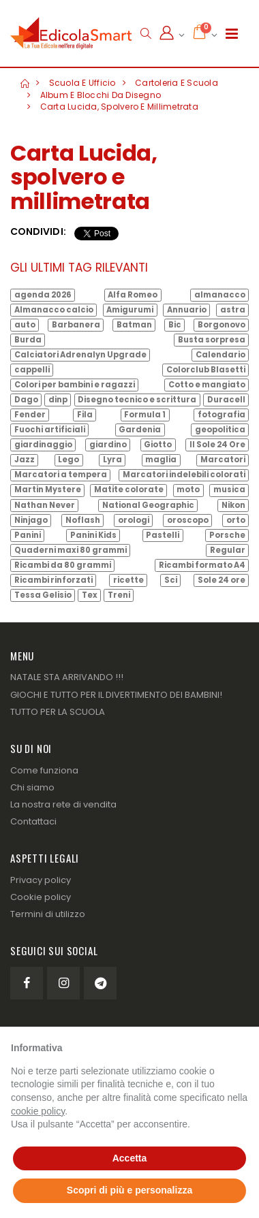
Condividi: (38, 232)
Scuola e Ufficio (82, 83)
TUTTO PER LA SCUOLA (57, 711)
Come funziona (44, 770)
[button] (145, 33)
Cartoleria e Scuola (176, 83)
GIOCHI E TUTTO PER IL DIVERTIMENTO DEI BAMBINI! (116, 694)
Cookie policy (40, 897)
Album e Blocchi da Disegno (101, 95)
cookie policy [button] (38, 1111)
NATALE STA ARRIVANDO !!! (66, 677)
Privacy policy (40, 880)
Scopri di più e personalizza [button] (129, 1190)
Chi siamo (32, 787)
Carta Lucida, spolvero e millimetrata (119, 106)
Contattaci (33, 821)
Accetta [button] (129, 1158)
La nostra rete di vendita (63, 804)
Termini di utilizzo (47, 914)
